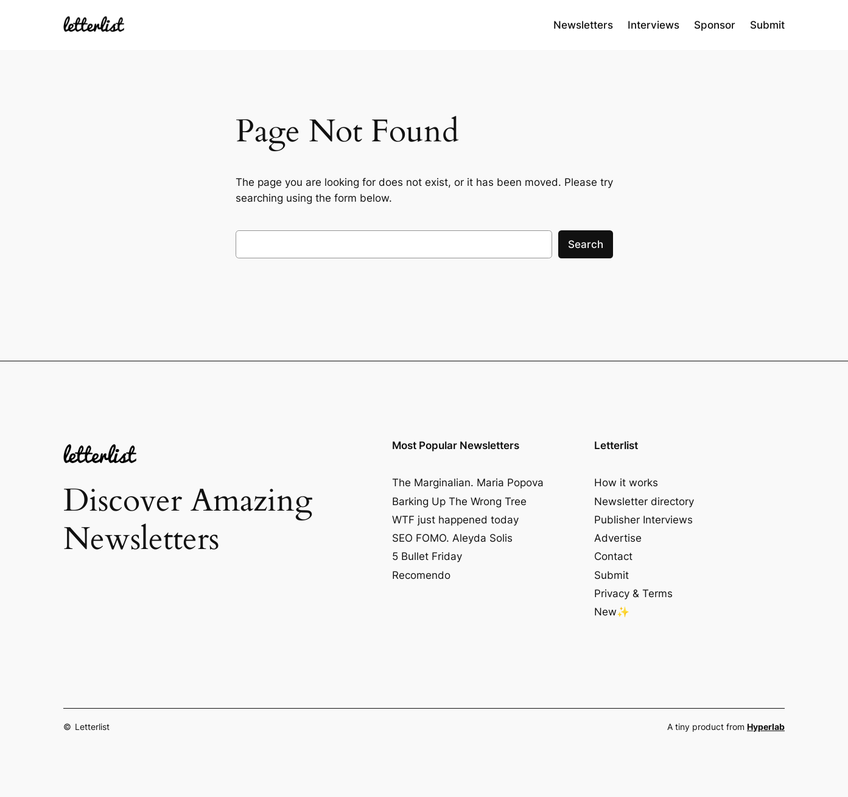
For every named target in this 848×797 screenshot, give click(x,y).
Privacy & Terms (633, 593)
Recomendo (421, 575)
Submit (611, 575)
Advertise (618, 538)
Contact (613, 556)
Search (585, 244)
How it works (626, 482)
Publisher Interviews (643, 520)
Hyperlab (766, 726)
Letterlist (92, 726)
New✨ (611, 612)
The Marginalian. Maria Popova (468, 482)
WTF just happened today (455, 520)
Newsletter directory (644, 501)
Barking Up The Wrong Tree (459, 501)
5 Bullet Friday (427, 556)
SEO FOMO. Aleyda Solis (452, 538)
